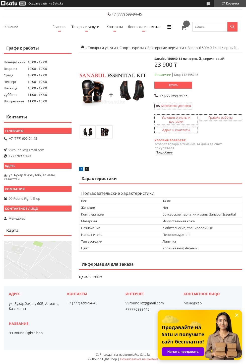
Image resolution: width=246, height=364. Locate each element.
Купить (173, 85)
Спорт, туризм (131, 47)
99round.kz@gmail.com (26, 150)
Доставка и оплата (143, 26)
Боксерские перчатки (165, 47)
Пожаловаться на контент (139, 359)
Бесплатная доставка (176, 106)
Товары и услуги (85, 26)
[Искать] (232, 27)
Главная (59, 26)
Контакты (114, 26)
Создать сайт (37, 3)
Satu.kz (145, 354)
